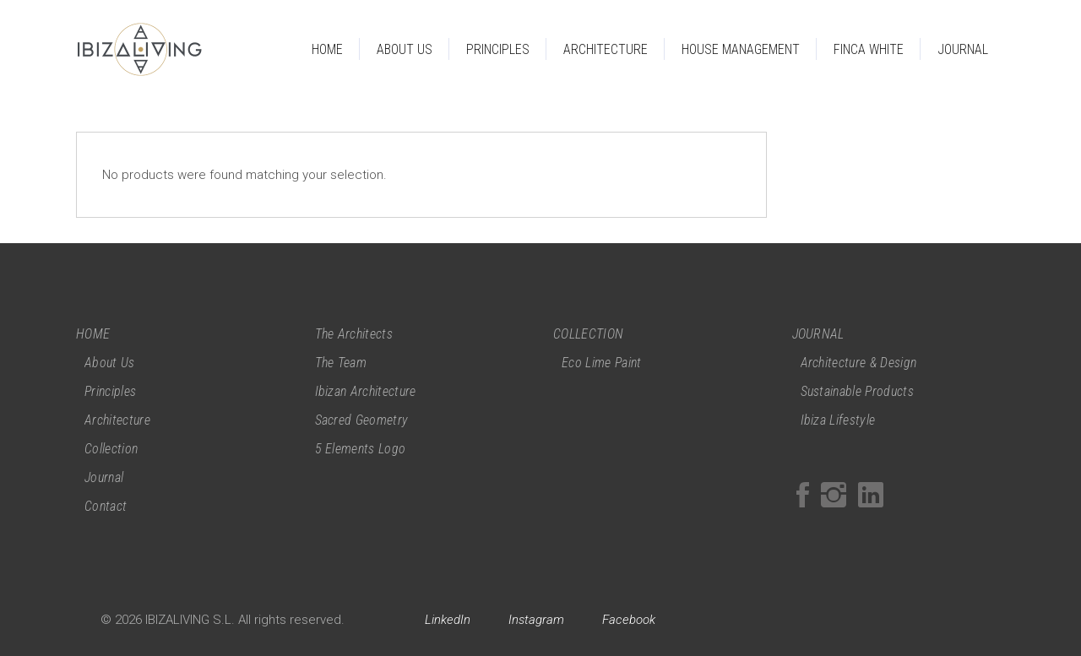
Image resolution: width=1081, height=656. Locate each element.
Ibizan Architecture (365, 391)
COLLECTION (588, 334)
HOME (93, 334)
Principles (110, 391)
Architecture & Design (859, 363)
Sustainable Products (857, 391)
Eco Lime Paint (601, 363)
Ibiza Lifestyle (838, 420)
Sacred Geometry (362, 420)
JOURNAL (818, 334)
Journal (103, 477)
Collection (111, 449)
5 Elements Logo (360, 449)
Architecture (117, 420)
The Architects (354, 334)
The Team (341, 363)
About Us (109, 363)
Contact (105, 506)
